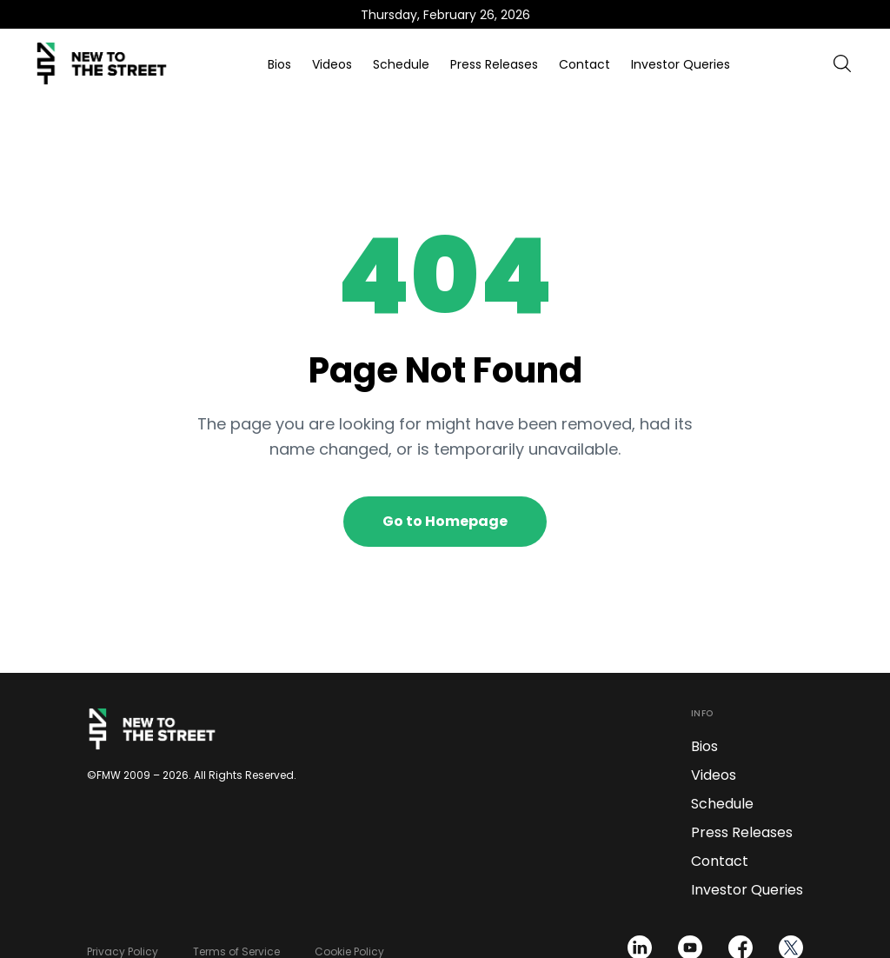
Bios (279, 64)
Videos (332, 64)
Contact (584, 64)
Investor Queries (680, 64)
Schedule (401, 64)
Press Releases (494, 64)
